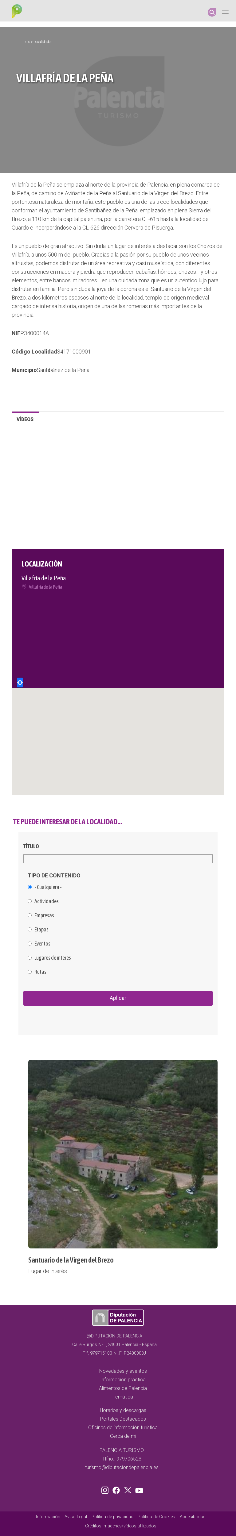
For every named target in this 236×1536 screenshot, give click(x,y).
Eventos (42, 943)
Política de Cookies (156, 1516)
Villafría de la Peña (45, 587)
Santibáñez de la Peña (63, 370)
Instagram (106, 1489)
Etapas (41, 929)
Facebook (118, 1489)
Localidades (43, 42)
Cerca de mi (123, 1436)
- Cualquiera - (48, 887)
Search (212, 12)
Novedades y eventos (123, 1371)
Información (48, 1516)
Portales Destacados (123, 1419)
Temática (123, 1397)
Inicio (26, 42)
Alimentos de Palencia (123, 1388)
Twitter (128, 1489)
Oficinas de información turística (123, 1427)
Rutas (40, 972)
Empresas (44, 915)
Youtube (138, 1489)
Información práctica (123, 1380)
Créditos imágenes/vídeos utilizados (120, 1526)
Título (31, 846)
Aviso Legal (76, 1516)
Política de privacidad (112, 1516)
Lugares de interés (52, 958)
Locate (20, 682)
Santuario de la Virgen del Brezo (71, 1260)
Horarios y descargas (123, 1410)
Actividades (46, 901)
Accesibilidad (193, 1516)
